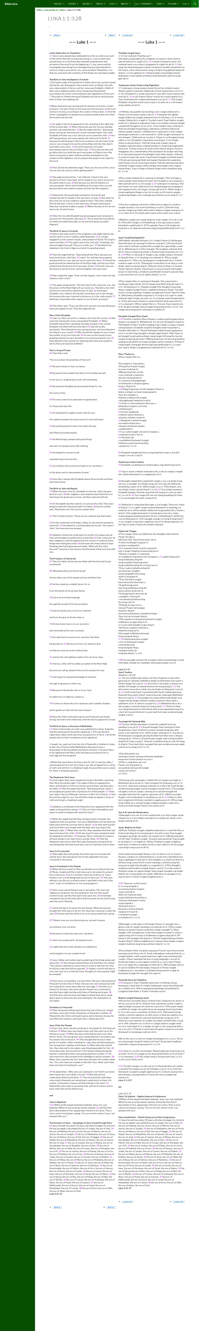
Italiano (86, 4)
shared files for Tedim (54, 10)
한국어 (112, 4)
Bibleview (11, 4)
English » (58, 4)
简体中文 (99, 4)
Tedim (159, 4)
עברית (185, 4)
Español (72, 4)
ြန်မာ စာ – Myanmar (142, 4)
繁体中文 (124, 4)
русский (172, 4)
